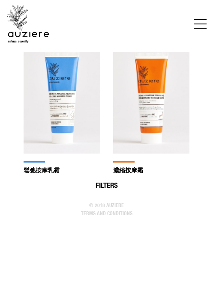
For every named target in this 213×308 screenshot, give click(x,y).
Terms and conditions (106, 213)
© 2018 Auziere (106, 205)
